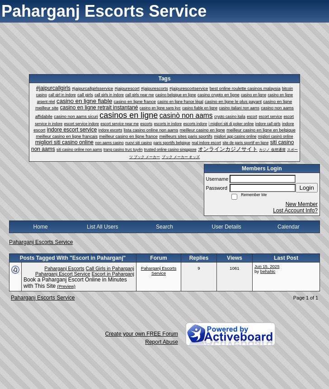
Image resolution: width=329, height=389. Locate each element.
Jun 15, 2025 (266, 266)
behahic (268, 271)
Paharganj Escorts (64, 268)
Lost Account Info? (295, 210)
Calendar (288, 227)
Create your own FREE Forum (141, 334)
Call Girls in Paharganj (110, 268)
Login (306, 187)
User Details (226, 227)
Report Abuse (161, 342)
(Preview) (66, 286)
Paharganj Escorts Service (41, 242)
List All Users (102, 227)
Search (164, 227)
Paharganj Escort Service (62, 274)
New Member (302, 204)
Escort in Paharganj (113, 274)
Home (40, 227)
